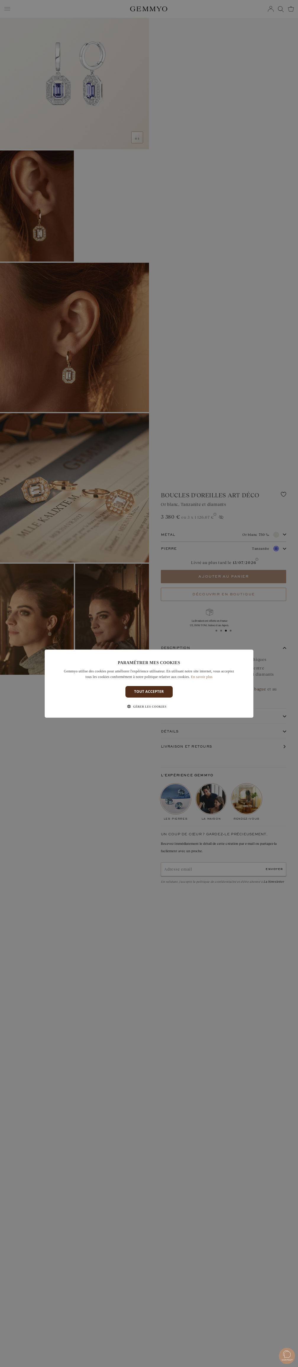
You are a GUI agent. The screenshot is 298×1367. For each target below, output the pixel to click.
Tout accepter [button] (149, 691)
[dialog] (149, 683)
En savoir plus (202, 677)
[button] (149, 706)
